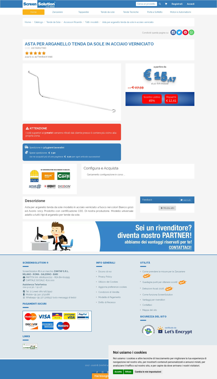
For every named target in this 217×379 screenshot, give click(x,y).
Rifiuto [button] (128, 372)
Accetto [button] (118, 372)
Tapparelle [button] (83, 12)
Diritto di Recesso (107, 302)
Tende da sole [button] (108, 12)
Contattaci (147, 305)
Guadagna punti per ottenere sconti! (164, 282)
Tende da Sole (53, 22)
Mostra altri (167, 208)
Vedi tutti (185, 200)
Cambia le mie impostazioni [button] (148, 372)
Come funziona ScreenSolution (157, 294)
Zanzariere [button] (57, 12)
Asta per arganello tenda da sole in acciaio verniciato (128, 22)
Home (33, 12)
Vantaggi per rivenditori (153, 300)
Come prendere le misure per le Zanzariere (163, 274)
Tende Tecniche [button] (130, 12)
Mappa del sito (149, 310)
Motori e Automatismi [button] (180, 12)
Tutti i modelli (91, 22)
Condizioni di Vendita (108, 292)
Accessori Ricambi (73, 22)
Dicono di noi (105, 271)
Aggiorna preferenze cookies (112, 287)
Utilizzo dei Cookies (108, 282)
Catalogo (38, 22)
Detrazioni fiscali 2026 (158, 288)
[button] (166, 4)
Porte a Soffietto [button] (154, 12)
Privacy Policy (105, 276)
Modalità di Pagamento (109, 297)
